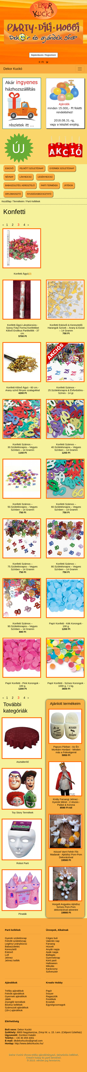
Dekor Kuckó (12, 69)
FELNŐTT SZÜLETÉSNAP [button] (31, 168)
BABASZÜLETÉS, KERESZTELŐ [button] (20, 185)
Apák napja (52, 952)
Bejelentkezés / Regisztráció (43, 55)
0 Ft (43, 62)
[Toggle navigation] (79, 69)
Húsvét (50, 946)
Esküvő (9, 952)
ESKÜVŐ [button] (9, 168)
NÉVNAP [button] (9, 177)
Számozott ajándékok (16, 1007)
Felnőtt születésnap (15, 940)
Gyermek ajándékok (16, 996)
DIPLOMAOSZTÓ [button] (13, 194)
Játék (8, 999)
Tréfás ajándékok (14, 990)
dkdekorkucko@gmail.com (24, 1040)
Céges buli (52, 938)
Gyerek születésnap (16, 938)
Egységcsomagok (55, 1004)
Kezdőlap (6, 201)
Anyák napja (53, 949)
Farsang (50, 943)
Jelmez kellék (12, 960)
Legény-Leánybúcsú (16, 943)
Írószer (49, 993)
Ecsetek (50, 1002)
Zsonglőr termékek (15, 1002)
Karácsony (52, 968)
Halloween (51, 963)
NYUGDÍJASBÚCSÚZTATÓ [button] (39, 194)
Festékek (51, 999)
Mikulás (50, 966)
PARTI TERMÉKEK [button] (49, 185)
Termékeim (18, 201)
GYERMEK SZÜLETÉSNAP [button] (62, 168)
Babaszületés (12, 946)
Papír (49, 990)
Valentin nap (52, 940)
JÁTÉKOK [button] (68, 185)
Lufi (7, 954)
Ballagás (50, 954)
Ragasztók (52, 996)
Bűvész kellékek (14, 1004)
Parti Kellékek (33, 201)
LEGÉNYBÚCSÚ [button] (45, 177)
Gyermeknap (53, 957)
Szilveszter (52, 971)
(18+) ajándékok (14, 1010)
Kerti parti (51, 960)
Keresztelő (11, 949)
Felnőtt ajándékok (14, 993)
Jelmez (9, 957)
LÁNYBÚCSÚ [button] (26, 177)
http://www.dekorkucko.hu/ (24, 1043)
